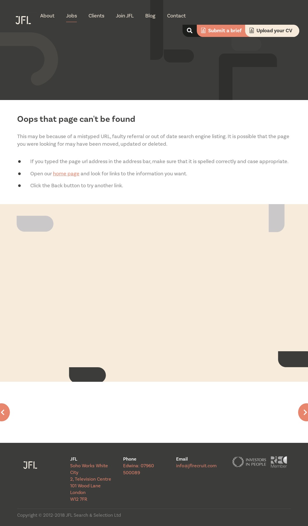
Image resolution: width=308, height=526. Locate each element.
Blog (150, 16)
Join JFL (125, 16)
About (47, 16)
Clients (96, 16)
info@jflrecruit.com (196, 466)
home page (66, 173)
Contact (176, 16)
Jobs (71, 16)
